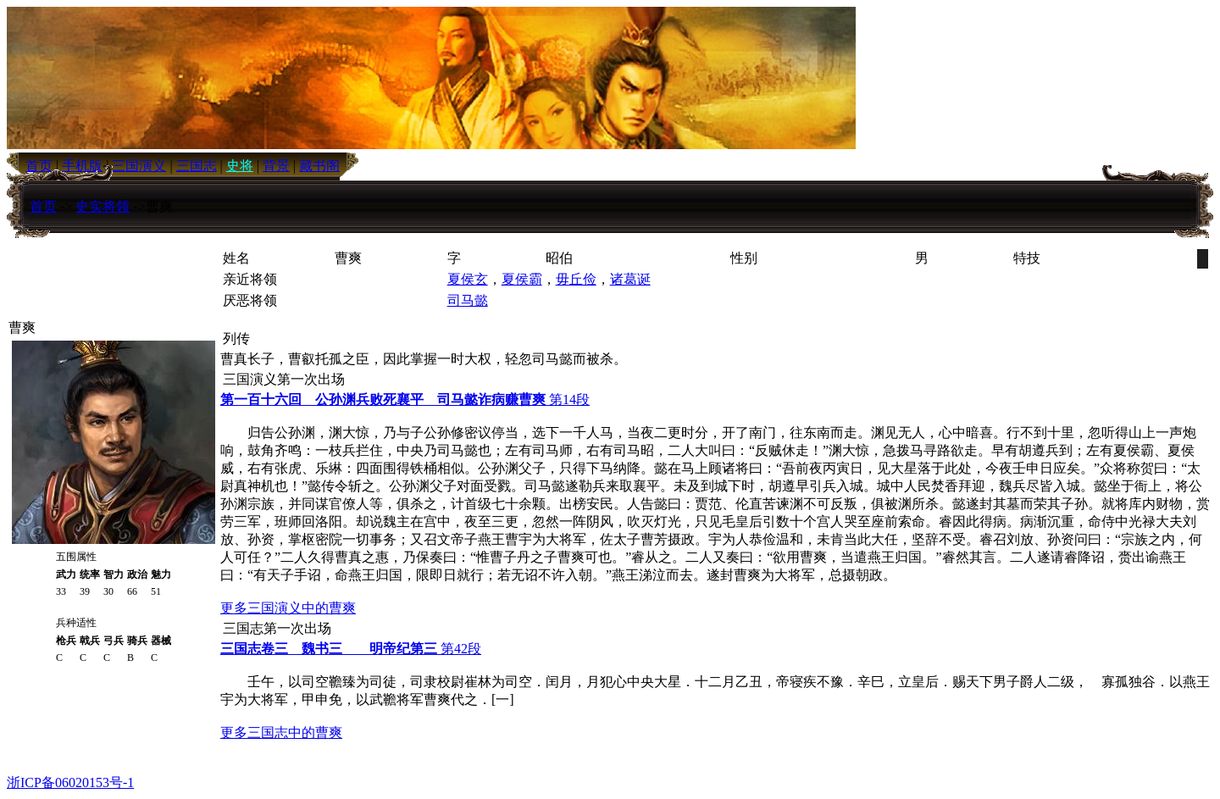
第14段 (405, 399)
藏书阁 (319, 165)
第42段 (350, 648)
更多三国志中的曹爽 (281, 732)
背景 (276, 165)
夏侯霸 (522, 279)
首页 (43, 206)
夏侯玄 (467, 279)
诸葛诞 (630, 279)
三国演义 (139, 165)
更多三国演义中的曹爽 (288, 608)
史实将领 (102, 206)
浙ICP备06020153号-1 (70, 782)
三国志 (196, 165)
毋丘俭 (576, 279)
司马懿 (467, 300)
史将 (239, 165)
